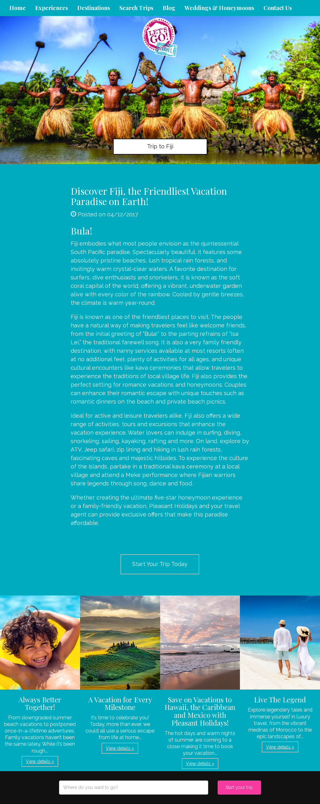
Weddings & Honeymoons (219, 8)
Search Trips (136, 8)
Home (17, 8)
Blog (169, 8)
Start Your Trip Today (159, 564)
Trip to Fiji (160, 146)
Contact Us (277, 8)
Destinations (93, 8)
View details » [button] (40, 761)
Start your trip (239, 787)
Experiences (51, 8)
